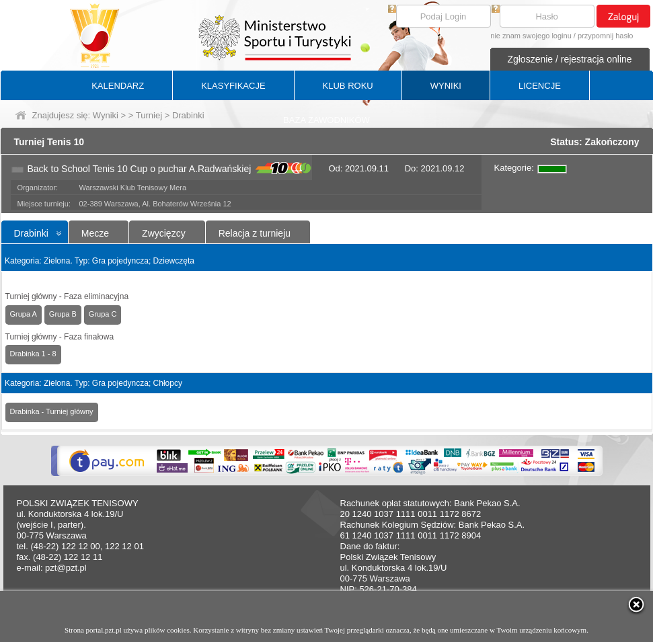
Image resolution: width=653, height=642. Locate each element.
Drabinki (31, 233)
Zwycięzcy (164, 233)
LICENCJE (539, 86)
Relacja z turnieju (255, 233)
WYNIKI (445, 86)
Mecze (95, 233)
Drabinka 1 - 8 (33, 354)
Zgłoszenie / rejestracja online (569, 59)
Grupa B (63, 314)
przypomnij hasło (605, 36)
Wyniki (105, 115)
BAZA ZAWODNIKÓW (326, 120)
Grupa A (23, 314)
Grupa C (103, 314)
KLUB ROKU (348, 86)
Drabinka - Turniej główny (51, 411)
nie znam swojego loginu (530, 36)
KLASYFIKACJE (233, 86)
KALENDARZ (117, 86)
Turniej (149, 115)
